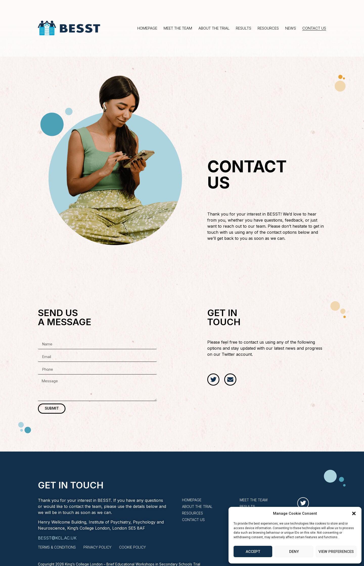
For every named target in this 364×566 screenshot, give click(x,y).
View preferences (336, 551)
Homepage (147, 28)
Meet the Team (178, 28)
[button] (353, 513)
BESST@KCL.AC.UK (57, 537)
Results (243, 28)
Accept (253, 551)
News (290, 28)
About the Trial (214, 28)
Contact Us (314, 28)
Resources (268, 28)
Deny (294, 551)
